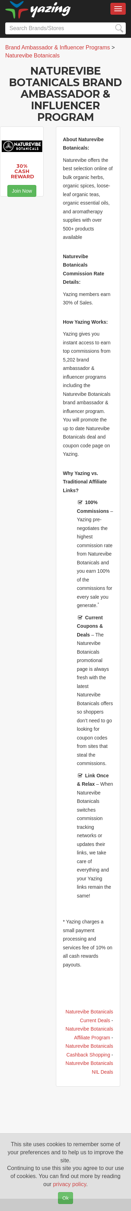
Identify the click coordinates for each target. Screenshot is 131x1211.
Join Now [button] (22, 191)
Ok (66, 1198)
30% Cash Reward (22, 171)
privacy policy (69, 1184)
